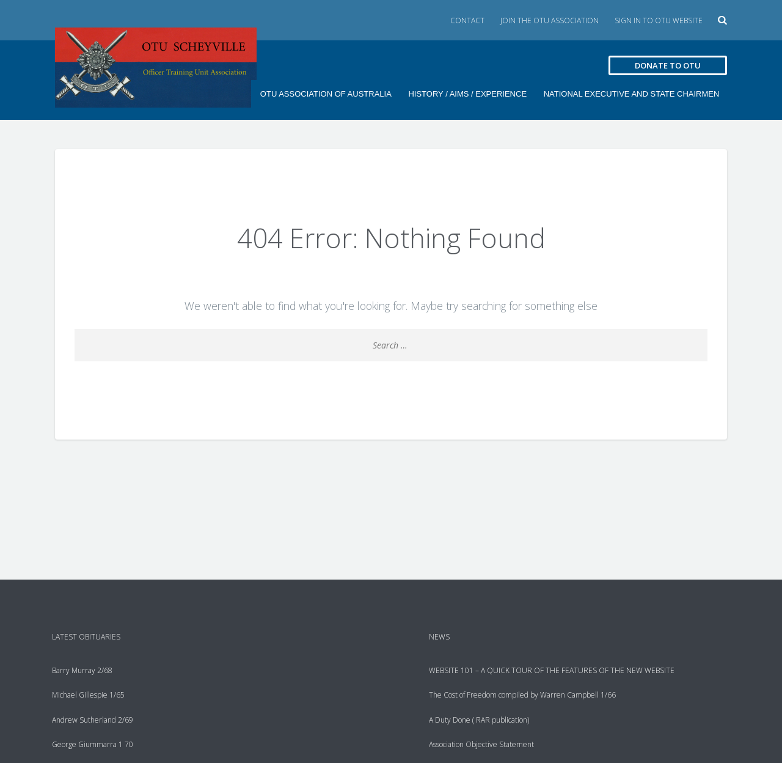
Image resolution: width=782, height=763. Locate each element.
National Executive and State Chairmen (630, 93)
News (439, 637)
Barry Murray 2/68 (82, 670)
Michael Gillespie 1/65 (88, 695)
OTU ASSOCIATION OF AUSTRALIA (321, 93)
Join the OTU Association (549, 20)
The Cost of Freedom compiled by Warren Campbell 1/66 (522, 695)
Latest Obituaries (86, 637)
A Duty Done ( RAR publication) (479, 719)
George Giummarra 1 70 (92, 744)
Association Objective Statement (481, 744)
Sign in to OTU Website (659, 20)
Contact (467, 20)
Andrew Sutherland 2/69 (92, 719)
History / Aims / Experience (465, 93)
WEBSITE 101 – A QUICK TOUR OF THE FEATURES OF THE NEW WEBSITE (551, 670)
